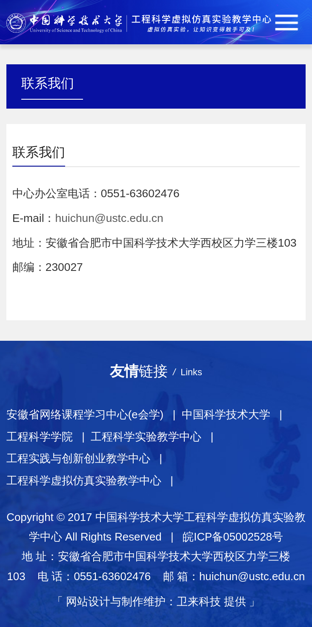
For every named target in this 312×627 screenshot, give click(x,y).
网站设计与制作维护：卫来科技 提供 (156, 601)
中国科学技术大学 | (235, 414)
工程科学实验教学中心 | (155, 437)
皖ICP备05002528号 (233, 537)
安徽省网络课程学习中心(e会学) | (94, 414)
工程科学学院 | (48, 437)
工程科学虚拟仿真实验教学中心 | (93, 480)
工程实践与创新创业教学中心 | (87, 458)
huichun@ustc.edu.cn (109, 218)
